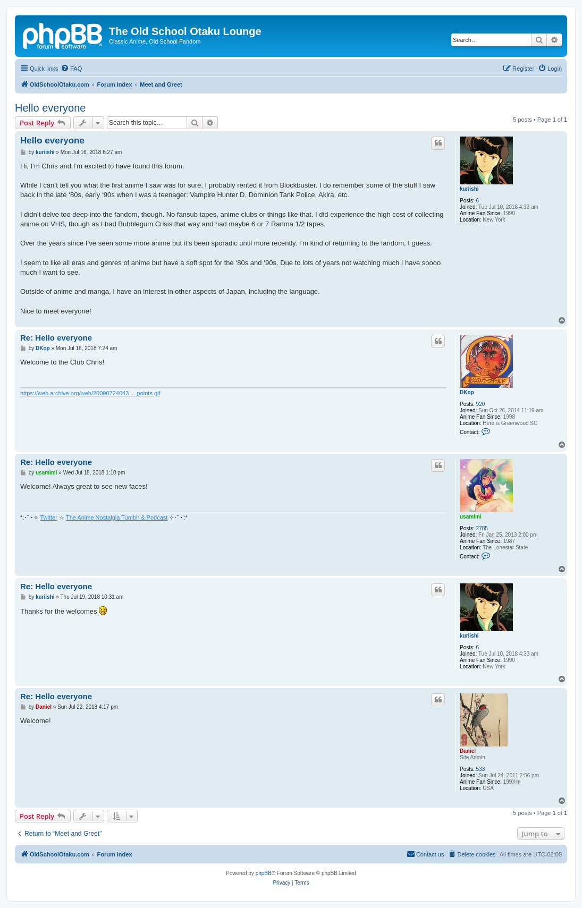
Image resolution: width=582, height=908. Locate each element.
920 (480, 404)
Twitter (48, 517)
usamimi (471, 517)
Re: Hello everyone (56, 337)
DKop (467, 392)
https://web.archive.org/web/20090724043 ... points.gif (90, 393)
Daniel (468, 751)
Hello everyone (50, 108)
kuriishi (469, 189)
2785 (482, 528)
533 (480, 769)
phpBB (264, 873)
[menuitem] (71, 68)
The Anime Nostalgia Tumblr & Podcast (116, 517)
